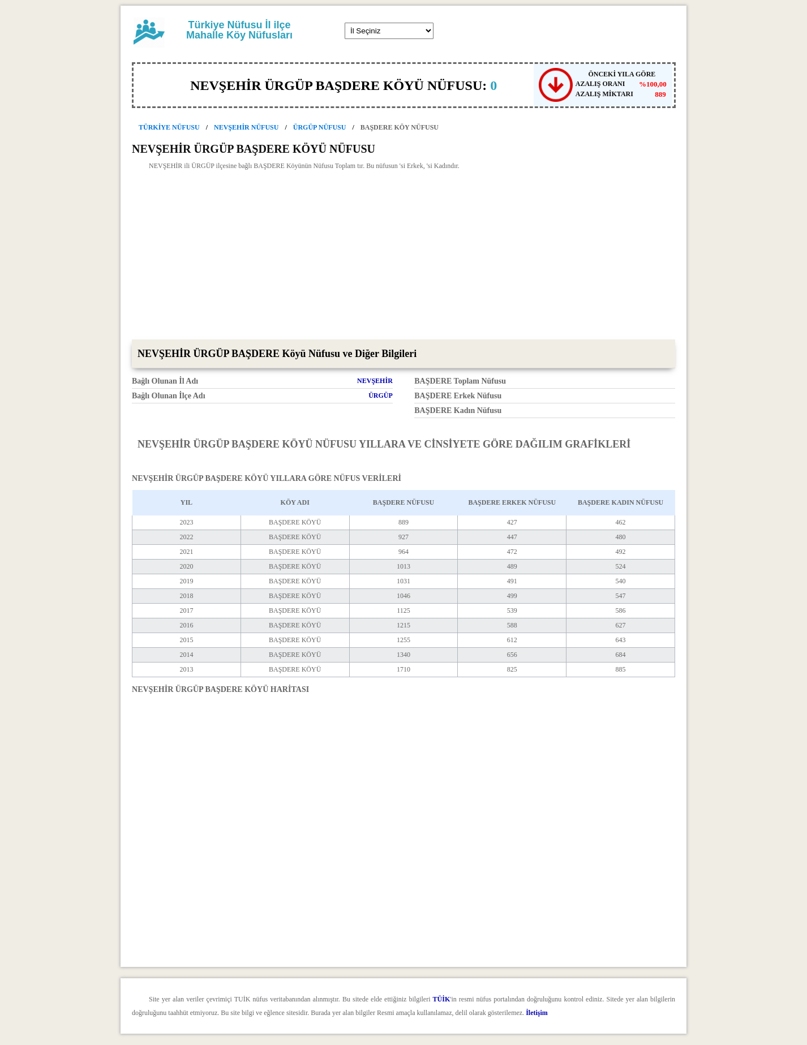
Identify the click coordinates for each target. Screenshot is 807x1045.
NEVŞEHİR (375, 381)
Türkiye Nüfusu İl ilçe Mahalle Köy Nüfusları (239, 30)
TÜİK (441, 999)
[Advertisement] (403, 254)
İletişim (537, 1013)
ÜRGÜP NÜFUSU (319, 127)
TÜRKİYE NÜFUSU (169, 127)
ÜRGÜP (380, 395)
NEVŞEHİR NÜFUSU (246, 127)
